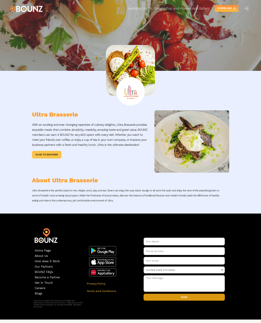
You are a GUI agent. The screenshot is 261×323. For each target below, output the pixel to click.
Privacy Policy (96, 283)
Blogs (38, 293)
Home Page (43, 250)
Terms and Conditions (101, 291)
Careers (40, 288)
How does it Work (47, 261)
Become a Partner (47, 277)
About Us (41, 256)
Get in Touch (44, 282)
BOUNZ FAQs (44, 272)
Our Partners (44, 266)
